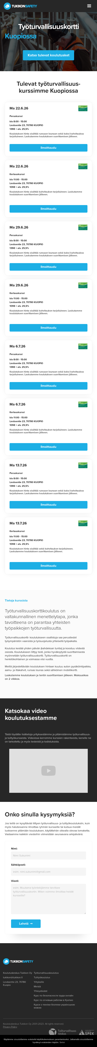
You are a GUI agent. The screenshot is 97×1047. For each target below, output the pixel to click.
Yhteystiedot (40, 990)
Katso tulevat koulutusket (48, 55)
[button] (89, 6)
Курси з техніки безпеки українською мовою (54, 1006)
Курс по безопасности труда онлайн (53, 995)
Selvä (62, 1042)
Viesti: (15, 880)
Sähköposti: (18, 864)
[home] (20, 6)
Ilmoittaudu (48, 148)
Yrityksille (39, 981)
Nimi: (14, 848)
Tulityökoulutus (42, 977)
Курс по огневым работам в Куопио (53, 999)
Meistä (37, 986)
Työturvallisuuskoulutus (46, 972)
